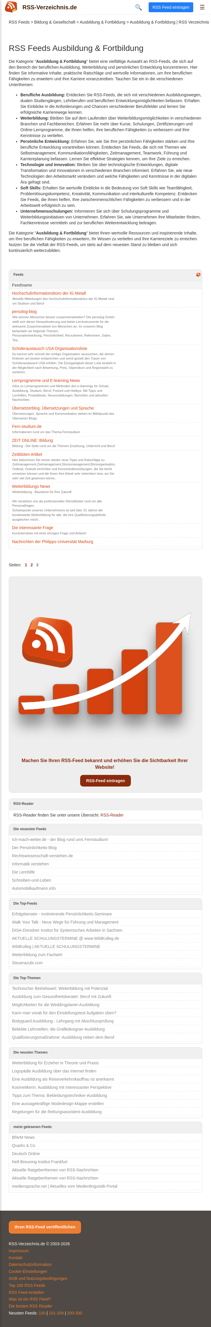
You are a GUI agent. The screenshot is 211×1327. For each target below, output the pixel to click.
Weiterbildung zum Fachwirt (37, 954)
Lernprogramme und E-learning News (46, 380)
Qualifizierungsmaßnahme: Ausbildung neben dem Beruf (63, 1037)
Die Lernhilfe (23, 872)
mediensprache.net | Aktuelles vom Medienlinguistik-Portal (64, 1186)
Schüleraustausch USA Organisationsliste (49, 348)
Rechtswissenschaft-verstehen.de (42, 855)
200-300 (74, 1313)
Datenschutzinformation (30, 1264)
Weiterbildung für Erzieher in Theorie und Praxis (55, 1063)
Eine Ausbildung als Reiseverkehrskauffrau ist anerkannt (63, 1079)
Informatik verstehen (30, 864)
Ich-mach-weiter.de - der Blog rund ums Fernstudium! (60, 839)
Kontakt (15, 1257)
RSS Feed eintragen (170, 7)
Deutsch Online (26, 1153)
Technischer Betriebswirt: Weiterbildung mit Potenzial (60, 988)
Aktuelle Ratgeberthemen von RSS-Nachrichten (55, 1170)
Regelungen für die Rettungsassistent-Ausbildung (56, 1111)
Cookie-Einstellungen (28, 1271)
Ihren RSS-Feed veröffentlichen (45, 1227)
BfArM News (23, 1137)
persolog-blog (24, 311)
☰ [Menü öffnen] (202, 7)
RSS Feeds (19, 22)
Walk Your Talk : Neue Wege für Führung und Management (65, 922)
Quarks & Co (23, 1145)
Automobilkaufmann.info (34, 888)
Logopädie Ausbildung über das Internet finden (54, 1071)
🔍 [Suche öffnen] (138, 7)
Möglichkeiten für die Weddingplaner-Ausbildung (55, 1004)
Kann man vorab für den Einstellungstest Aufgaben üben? (64, 1013)
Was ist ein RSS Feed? (30, 1299)
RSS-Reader (112, 815)
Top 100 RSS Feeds (27, 1285)
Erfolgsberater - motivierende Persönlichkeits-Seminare (62, 914)
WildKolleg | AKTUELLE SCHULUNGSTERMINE (56, 946)
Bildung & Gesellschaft (54, 22)
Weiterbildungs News (31, 486)
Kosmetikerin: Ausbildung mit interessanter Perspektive (62, 1087)
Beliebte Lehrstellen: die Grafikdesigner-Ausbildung (58, 1029)
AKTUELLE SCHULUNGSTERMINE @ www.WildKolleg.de (65, 938)
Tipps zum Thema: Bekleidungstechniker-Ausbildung (59, 1095)
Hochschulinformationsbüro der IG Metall (49, 293)
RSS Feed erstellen (26, 1292)
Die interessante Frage (32, 527)
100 (42, 1313)
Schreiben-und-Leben (31, 880)
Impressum (19, 1250)
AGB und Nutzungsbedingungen (38, 1278)
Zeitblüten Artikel (27, 454)
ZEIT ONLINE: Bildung (32, 440)
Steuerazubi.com (27, 962)
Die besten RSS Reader (30, 1306)
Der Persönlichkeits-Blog (34, 847)
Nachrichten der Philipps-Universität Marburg (52, 541)
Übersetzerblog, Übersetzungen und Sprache (53, 408)
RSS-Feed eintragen (105, 780)
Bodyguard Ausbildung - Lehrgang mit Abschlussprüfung (63, 1021)
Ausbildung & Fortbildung (102, 22)
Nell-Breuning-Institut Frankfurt (40, 1161)
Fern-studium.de (27, 426)
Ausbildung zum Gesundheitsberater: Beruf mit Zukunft (61, 996)
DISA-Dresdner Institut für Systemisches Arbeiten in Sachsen (67, 930)
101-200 (56, 1313)
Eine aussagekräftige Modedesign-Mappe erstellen (58, 1103)
